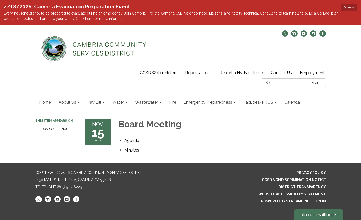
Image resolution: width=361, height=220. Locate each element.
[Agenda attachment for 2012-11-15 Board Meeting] (131, 140)
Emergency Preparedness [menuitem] (208, 102)
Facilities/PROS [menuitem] (258, 102)
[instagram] (313, 35)
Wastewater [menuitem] (146, 102)
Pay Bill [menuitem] (94, 102)
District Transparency (302, 187)
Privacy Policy (311, 173)
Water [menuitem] (118, 102)
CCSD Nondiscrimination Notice (294, 180)
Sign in (319, 201)
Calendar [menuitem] (292, 102)
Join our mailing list (318, 214)
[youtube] (304, 35)
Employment (312, 72)
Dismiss (349, 7)
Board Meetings (55, 129)
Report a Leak (198, 72)
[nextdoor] (294, 35)
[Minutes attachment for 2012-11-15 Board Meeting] (131, 150)
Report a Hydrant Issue (241, 72)
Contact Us (281, 72)
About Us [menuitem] (67, 102)
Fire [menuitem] (172, 102)
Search (317, 83)
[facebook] (322, 35)
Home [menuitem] (45, 102)
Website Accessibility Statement (292, 194)
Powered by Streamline (285, 201)
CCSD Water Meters (158, 72)
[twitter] (285, 35)
